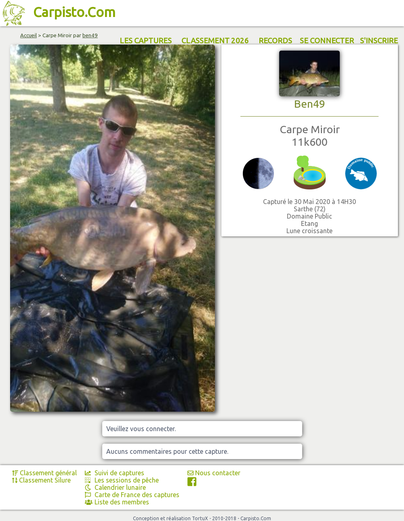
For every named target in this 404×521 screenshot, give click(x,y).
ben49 (90, 35)
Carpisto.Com (74, 11)
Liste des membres (117, 502)
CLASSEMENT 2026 (215, 40)
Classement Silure (41, 480)
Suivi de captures (114, 472)
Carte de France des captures (132, 494)
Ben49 (309, 104)
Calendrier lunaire (115, 487)
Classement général (44, 472)
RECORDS (275, 40)
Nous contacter (213, 472)
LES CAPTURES (146, 40)
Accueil (28, 35)
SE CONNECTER (327, 40)
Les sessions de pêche (122, 480)
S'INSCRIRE (379, 40)
